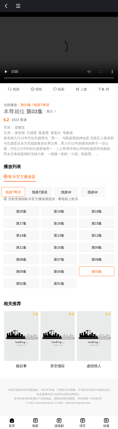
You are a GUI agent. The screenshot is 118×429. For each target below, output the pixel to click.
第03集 (97, 271)
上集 (81, 89)
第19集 (59, 211)
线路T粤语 (13, 192)
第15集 (97, 223)
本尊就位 (14, 111)
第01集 (59, 283)
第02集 (21, 283)
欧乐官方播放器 (19, 177)
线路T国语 (40, 192)
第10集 (59, 247)
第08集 (21, 259)
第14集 (21, 235)
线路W (66, 192)
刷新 (59, 89)
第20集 (21, 211)
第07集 (59, 259)
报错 (36, 89)
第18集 (97, 211)
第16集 (59, 223)
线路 (14, 89)
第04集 (59, 271)
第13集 (59, 235)
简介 (52, 111)
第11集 (21, 247)
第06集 (97, 259)
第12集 (97, 235)
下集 (104, 89)
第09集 (97, 247)
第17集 (21, 223)
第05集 (21, 271)
